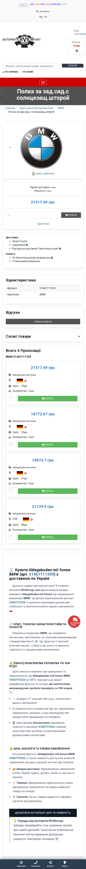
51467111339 (41, 574)
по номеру (10, 72)
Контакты (43, 11)
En (46, 17)
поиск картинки (43, 173)
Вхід (76, 30)
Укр (41, 17)
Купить (48, 398)
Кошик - (77, 46)
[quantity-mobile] (13, 398)
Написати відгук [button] (43, 321)
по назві (26, 72)
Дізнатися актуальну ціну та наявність (43, 812)
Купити (71, 215)
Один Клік (43, 223)
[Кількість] (33, 215)
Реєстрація (80, 34)
